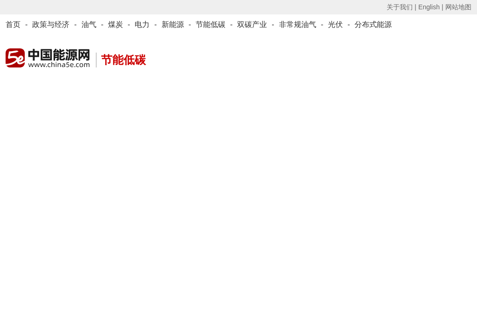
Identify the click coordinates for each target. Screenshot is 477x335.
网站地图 (458, 7)
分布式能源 (373, 24)
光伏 (335, 24)
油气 (89, 24)
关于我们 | (401, 7)
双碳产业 (252, 24)
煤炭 (115, 24)
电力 (142, 24)
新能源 (173, 24)
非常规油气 (297, 24)
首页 (13, 24)
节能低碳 (210, 24)
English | (430, 7)
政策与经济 (50, 24)
